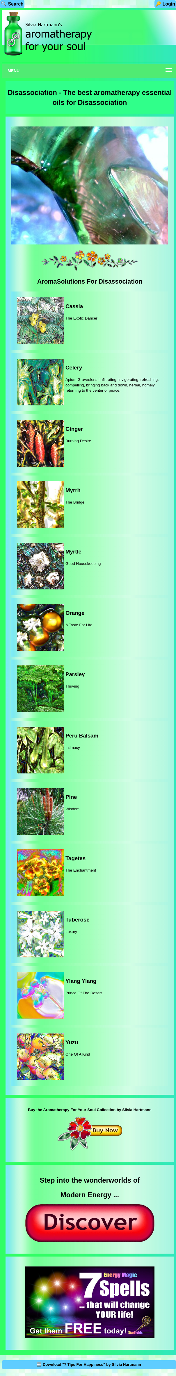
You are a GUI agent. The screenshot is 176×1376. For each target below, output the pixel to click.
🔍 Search (12, 3)
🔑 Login (165, 3)
